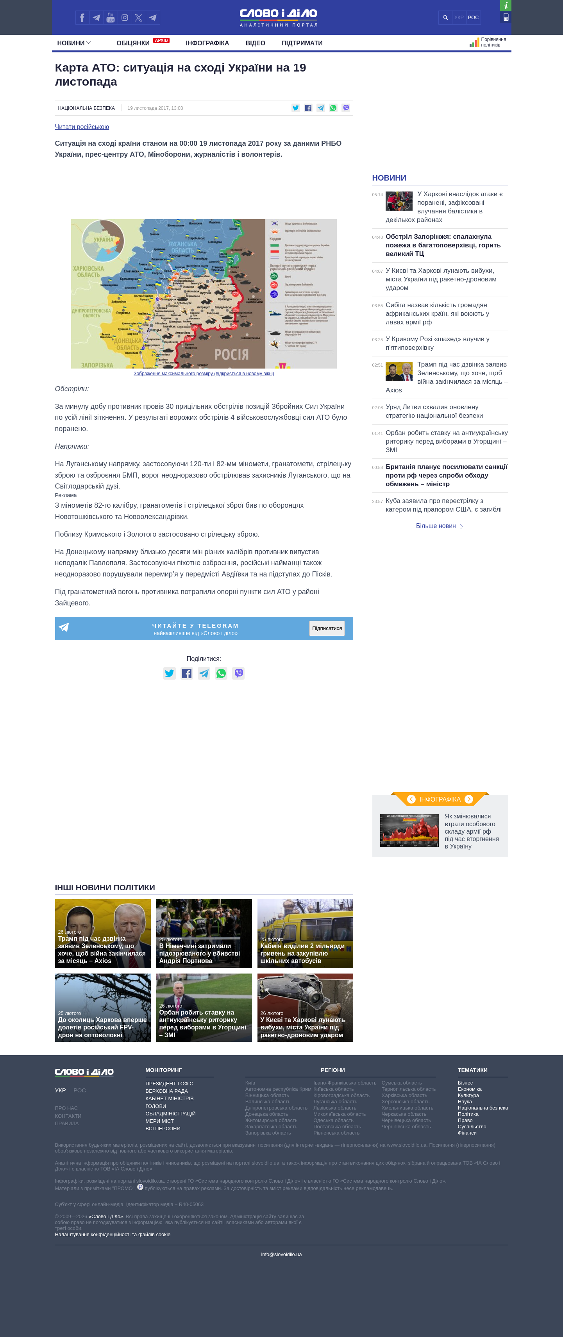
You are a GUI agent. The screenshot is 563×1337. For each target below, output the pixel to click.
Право (465, 1120)
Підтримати (302, 43)
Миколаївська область (339, 1114)
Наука (465, 1101)
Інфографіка (207, 43)
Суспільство (472, 1126)
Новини (74, 43)
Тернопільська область (409, 1089)
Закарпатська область (271, 1126)
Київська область (333, 1089)
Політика (468, 1114)
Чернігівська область (406, 1126)
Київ (250, 1083)
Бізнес (465, 1083)
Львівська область (334, 1108)
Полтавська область (337, 1126)
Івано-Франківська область (344, 1083)
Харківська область (404, 1095)
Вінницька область (267, 1095)
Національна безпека (86, 108)
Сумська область (402, 1083)
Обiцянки (143, 42)
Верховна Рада (167, 1091)
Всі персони (163, 1128)
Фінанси (467, 1133)
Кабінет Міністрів (170, 1098)
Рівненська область (336, 1133)
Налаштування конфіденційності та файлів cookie (113, 1234)
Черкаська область (404, 1114)
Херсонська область (405, 1101)
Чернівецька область (406, 1120)
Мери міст (160, 1121)
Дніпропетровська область (276, 1108)
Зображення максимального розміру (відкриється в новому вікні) (204, 373)
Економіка (470, 1089)
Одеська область (333, 1120)
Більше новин (439, 526)
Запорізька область (268, 1133)
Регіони (333, 1070)
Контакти (68, 1116)
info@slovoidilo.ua (281, 1254)
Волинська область (268, 1101)
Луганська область (335, 1101)
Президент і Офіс (169, 1083)
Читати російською (82, 127)
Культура (468, 1095)
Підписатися (327, 628)
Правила (67, 1123)
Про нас (66, 1108)
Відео (256, 43)
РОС (473, 17)
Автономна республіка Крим (278, 1089)
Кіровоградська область (341, 1095)
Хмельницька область (407, 1108)
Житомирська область (271, 1120)
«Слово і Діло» (106, 1216)
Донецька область (266, 1114)
